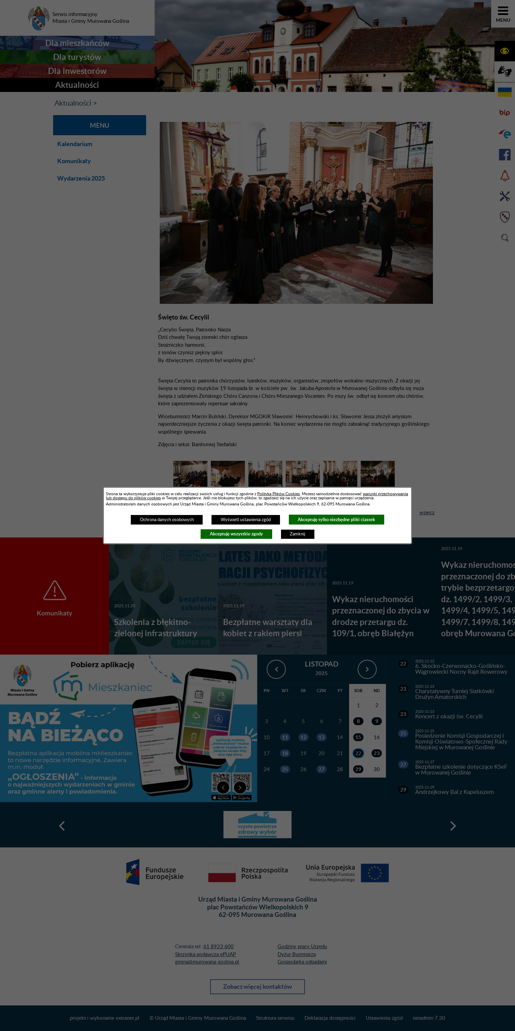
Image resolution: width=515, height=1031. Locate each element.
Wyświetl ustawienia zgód (246, 519)
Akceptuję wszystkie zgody (236, 533)
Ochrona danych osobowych (167, 519)
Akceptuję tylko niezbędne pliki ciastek (336, 519)
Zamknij (297, 534)
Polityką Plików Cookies (278, 494)
